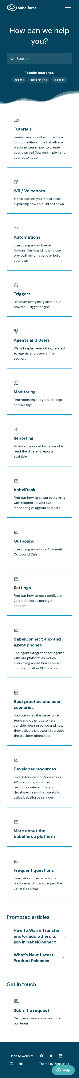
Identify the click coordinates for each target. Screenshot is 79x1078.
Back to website (22, 1056)
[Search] (39, 58)
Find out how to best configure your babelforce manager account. (38, 600)
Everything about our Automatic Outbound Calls (39, 552)
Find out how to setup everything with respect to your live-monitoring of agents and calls (39, 502)
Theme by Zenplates (54, 1063)
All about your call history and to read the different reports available (39, 451)
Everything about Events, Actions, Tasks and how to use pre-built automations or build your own (37, 253)
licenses (59, 79)
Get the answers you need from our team (38, 1021)
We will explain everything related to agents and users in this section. (39, 353)
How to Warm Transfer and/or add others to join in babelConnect (39, 936)
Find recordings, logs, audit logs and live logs (38, 402)
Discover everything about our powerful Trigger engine (37, 304)
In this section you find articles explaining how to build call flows (39, 201)
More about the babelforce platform (34, 833)
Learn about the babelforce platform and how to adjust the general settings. (38, 883)
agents (19, 79)
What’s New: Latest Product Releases (39, 958)
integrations (39, 79)
